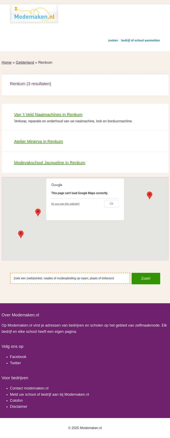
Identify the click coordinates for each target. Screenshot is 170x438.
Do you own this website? (65, 203)
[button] (21, 234)
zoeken (113, 40)
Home (7, 62)
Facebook (18, 357)
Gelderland (25, 62)
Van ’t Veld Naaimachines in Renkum (48, 114)
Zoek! (146, 278)
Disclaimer (19, 406)
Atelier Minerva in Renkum (38, 141)
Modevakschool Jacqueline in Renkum (49, 162)
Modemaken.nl (34, 13)
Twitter (15, 363)
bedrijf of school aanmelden (140, 40)
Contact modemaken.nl (29, 388)
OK (111, 203)
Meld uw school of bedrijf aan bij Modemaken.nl (49, 394)
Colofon (16, 400)
